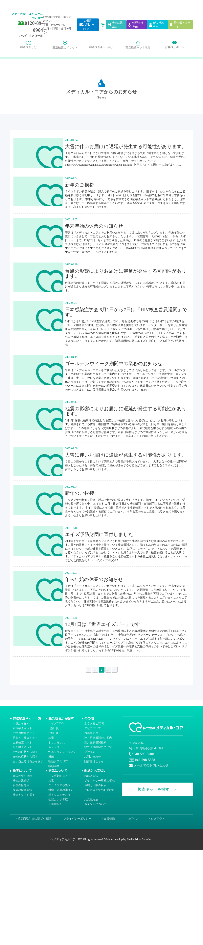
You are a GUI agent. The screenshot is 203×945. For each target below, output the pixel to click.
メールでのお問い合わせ (151, 765)
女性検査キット (22, 728)
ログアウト (158, 818)
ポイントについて (95, 804)
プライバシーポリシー (77, 818)
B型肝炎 (53, 728)
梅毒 (51, 737)
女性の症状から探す (25, 756)
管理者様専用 (21, 785)
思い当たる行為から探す (28, 761)
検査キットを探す (24, 794)
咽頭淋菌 (53, 765)
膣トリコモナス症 (59, 794)
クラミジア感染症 (59, 785)
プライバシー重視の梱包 (99, 780)
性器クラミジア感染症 (62, 751)
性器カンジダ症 (58, 799)
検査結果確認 (21, 780)
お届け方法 (91, 775)
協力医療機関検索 (95, 742)
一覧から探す (21, 723)
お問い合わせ (92, 756)
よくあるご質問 (94, 723)
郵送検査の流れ (22, 775)
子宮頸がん (55, 804)
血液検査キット (22, 742)
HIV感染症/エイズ (59, 775)
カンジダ (53, 747)
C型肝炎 (53, 733)
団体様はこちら (94, 761)
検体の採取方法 (22, 790)
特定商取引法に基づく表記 (34, 818)
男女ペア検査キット (25, 737)
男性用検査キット (24, 733)
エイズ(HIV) (55, 723)
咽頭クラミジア (58, 761)
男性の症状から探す (25, 751)
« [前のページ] (88, 669)
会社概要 (89, 751)
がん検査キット (22, 747)
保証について (92, 728)
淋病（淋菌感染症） (60, 790)
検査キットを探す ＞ (157, 789)
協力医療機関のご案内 (98, 737)
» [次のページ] (114, 669)
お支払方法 (91, 799)
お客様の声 (91, 733)
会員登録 (109, 818)
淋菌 (51, 756)
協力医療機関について (98, 747)
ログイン (132, 818)
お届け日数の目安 (95, 785)
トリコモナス (56, 742)
